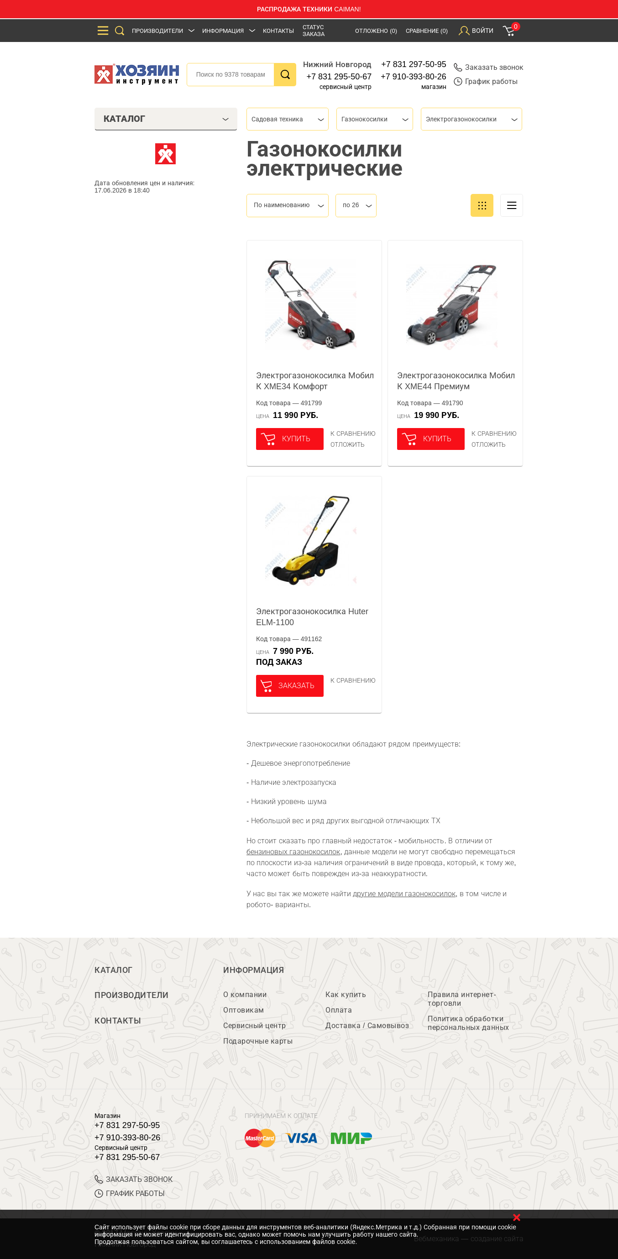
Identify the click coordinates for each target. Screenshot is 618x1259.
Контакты (278, 30)
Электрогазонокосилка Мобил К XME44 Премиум (456, 381)
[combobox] (287, 119)
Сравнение (427, 30)
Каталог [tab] (166, 119)
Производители (157, 30)
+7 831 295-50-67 (339, 76)
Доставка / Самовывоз (367, 1026)
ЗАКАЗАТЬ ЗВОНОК (133, 1179)
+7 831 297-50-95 (413, 64)
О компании (245, 995)
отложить (347, 444)
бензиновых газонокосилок (293, 852)
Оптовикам (243, 1010)
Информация (223, 30)
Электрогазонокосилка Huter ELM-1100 (312, 617)
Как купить (345, 995)
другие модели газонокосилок (404, 894)
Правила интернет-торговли (462, 999)
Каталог (113, 970)
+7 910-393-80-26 (413, 76)
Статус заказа (314, 30)
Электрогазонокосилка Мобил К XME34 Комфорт (315, 381)
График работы (486, 81)
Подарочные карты (258, 1041)
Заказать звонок (489, 67)
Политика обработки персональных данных (468, 1023)
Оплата (338, 1010)
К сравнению (353, 433)
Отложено (376, 30)
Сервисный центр (254, 1026)
